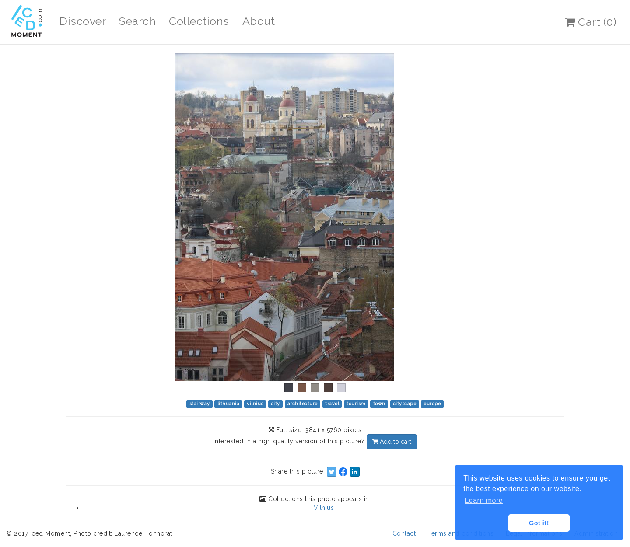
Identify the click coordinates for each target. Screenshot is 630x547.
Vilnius (324, 507)
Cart (590, 21)
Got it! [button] (539, 522)
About (258, 21)
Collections (199, 21)
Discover (83, 21)
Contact (404, 533)
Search (137, 21)
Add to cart (391, 441)
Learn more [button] (484, 500)
